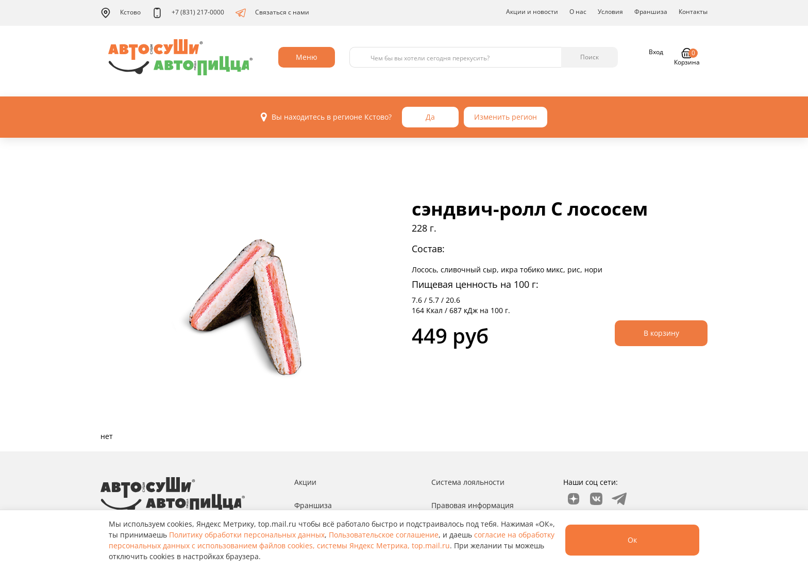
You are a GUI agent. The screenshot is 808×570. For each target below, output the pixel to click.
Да (430, 117)
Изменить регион (505, 117)
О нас (577, 11)
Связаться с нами (272, 13)
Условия (610, 11)
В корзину (661, 333)
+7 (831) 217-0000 (188, 13)
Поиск (589, 57)
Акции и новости (532, 11)
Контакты (693, 11)
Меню (306, 57)
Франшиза (650, 11)
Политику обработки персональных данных (247, 535)
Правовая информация (472, 505)
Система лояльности (467, 482)
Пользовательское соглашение (384, 535)
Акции (305, 482)
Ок (632, 540)
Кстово (120, 13)
